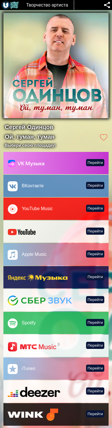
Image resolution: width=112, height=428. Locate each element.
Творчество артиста (47, 5)
